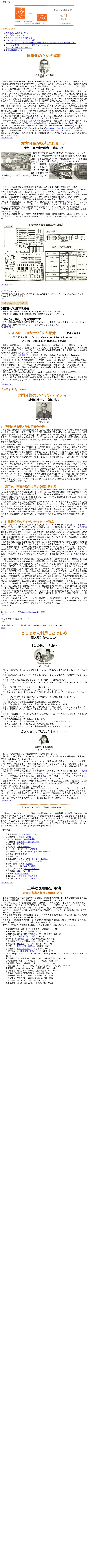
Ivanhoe (40, 126)
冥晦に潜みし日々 (24, 871)
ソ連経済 (33, 849)
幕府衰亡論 (23, 936)
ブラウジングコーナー (74, 199)
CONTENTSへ (7, 138)
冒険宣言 (20, 844)
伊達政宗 (20, 944)
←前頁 (4, 2)
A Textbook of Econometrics (28, 612)
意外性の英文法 (23, 949)
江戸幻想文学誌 (21, 874)
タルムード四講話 (39, 859)
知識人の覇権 (29, 866)
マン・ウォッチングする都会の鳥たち (33, 852)
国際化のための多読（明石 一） (19, 33)
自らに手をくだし (31, 869)
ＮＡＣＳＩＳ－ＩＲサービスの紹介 (21, 40)
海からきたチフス (27, 773)
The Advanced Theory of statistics (33, 625)
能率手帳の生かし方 (32, 934)
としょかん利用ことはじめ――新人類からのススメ (27, 45)
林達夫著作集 (20, 854)
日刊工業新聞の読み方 (26, 951)
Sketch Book (68, 123)
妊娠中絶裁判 (28, 839)
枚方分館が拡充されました (17, 35)
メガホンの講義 (25, 864)
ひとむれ (18, 856)
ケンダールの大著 (73, 554)
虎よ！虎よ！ (42, 776)
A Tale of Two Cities (16, 126)
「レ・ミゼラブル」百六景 (24, 878)
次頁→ (10, 2)
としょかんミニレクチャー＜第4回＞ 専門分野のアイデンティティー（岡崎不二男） (41, 43)
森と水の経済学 (23, 847)
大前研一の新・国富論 (24, 946)
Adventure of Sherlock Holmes (58, 128)
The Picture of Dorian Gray (35, 123)
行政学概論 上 (21, 939)
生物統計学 (30, 554)
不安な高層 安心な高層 (27, 876)
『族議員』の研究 (24, 837)
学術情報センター (25, 355)
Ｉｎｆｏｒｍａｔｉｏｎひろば (19, 38)
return (3, 298)
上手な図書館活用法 (14, 50)
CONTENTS (8, 29)
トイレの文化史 (36, 861)
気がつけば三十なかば (28, 834)
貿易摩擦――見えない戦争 (28, 842)
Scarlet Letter (67, 126)
